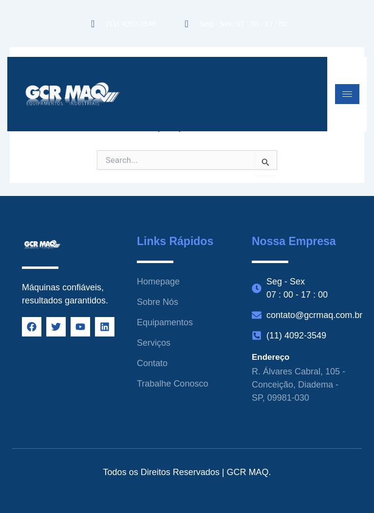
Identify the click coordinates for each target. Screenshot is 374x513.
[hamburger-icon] (347, 94)
